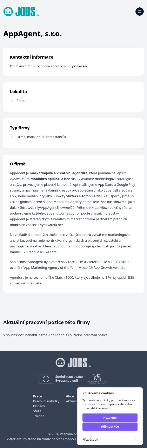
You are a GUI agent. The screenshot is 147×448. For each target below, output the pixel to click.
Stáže (37, 411)
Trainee (38, 416)
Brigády (39, 406)
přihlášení (79, 66)
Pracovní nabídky (46, 401)
